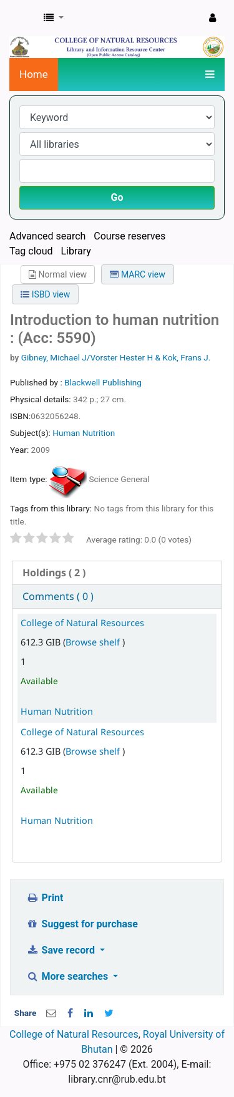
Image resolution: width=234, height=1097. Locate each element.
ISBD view (45, 294)
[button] (54, 18)
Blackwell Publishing (103, 382)
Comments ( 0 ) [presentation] (58, 596)
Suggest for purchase (82, 924)
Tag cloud (31, 251)
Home (33, 74)
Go (117, 197)
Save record (61, 950)
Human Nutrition (83, 433)
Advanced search (47, 236)
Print (44, 898)
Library (75, 251)
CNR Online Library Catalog (23, 18)
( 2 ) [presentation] (53, 572)
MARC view (137, 274)
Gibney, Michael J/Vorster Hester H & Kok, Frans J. (116, 357)
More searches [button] (68, 976)
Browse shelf (94, 642)
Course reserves (129, 236)
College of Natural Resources (82, 623)
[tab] (117, 573)
